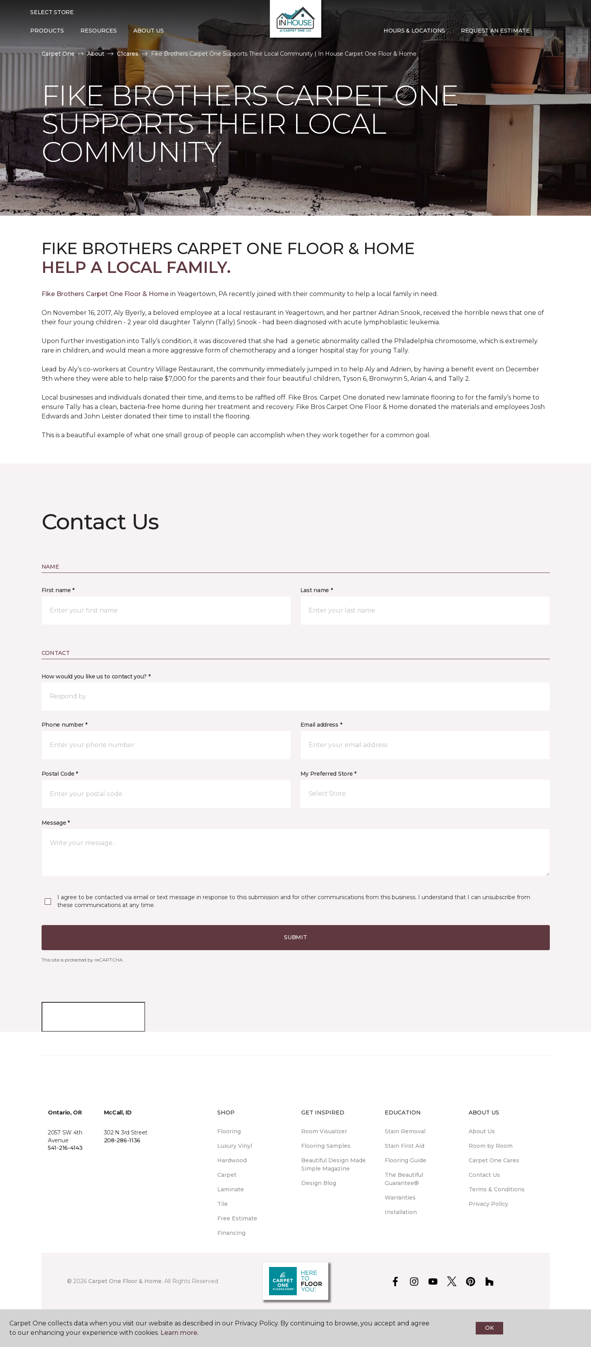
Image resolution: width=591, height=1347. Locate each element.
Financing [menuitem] (231, 1232)
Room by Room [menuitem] (491, 1145)
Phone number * (64, 724)
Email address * (321, 724)
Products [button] (47, 30)
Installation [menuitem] (401, 1212)
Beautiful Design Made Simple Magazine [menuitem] (333, 1164)
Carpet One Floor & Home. (125, 1281)
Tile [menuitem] (222, 1203)
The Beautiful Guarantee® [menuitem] (404, 1179)
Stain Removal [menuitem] (405, 1131)
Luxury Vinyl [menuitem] (234, 1145)
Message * (56, 822)
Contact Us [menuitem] (484, 1174)
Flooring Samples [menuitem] (326, 1145)
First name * (58, 590)
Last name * (316, 590)
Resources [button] (98, 30)
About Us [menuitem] (482, 1131)
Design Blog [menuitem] (318, 1183)
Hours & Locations (414, 30)
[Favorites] (553, 31)
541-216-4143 (65, 1147)
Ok (489, 1327)
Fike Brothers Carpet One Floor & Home (105, 294)
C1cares (127, 53)
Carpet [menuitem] (226, 1174)
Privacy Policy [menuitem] (488, 1203)
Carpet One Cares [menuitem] (494, 1160)
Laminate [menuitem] (230, 1189)
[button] (544, 31)
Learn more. (179, 1332)
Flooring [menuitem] (229, 1131)
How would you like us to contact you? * (96, 676)
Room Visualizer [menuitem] (324, 1131)
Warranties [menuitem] (400, 1197)
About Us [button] (148, 30)
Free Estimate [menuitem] (237, 1218)
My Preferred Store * (328, 773)
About (95, 53)
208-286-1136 (122, 1140)
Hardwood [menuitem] (232, 1160)
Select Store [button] (52, 12)
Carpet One (58, 53)
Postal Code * (60, 773)
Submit (295, 937)
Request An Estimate (495, 30)
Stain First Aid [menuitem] (404, 1145)
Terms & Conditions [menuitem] (497, 1189)
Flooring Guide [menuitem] (405, 1160)
